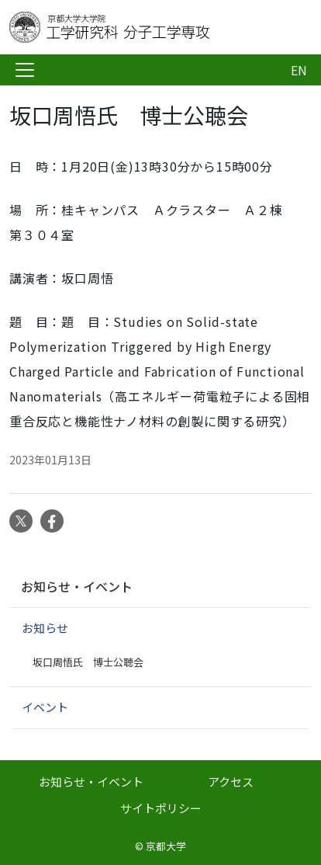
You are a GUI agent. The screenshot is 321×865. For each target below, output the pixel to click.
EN (299, 70)
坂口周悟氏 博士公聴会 (88, 662)
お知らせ (45, 628)
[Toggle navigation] (24, 69)
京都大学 (166, 846)
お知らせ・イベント (77, 586)
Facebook (52, 521)
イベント (45, 707)
